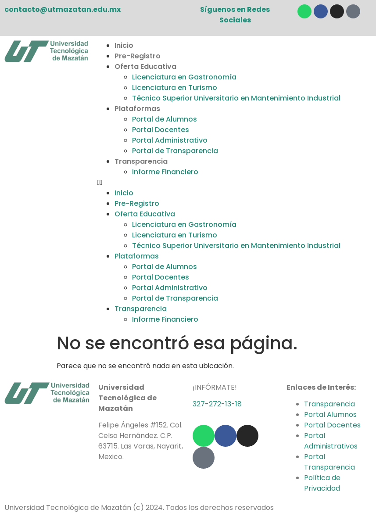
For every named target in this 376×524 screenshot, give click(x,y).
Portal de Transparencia (175, 151)
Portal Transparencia (329, 462)
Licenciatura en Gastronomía (184, 77)
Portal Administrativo (170, 140)
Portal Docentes (160, 130)
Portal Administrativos (331, 441)
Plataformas (137, 109)
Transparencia (141, 161)
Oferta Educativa (145, 66)
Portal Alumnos (330, 414)
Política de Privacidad (322, 483)
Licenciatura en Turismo (174, 88)
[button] (233, 182)
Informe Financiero (165, 172)
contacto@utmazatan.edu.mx (62, 9)
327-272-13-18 (217, 404)
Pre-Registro (138, 56)
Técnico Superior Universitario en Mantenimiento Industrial (236, 98)
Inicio (124, 45)
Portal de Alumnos (164, 119)
